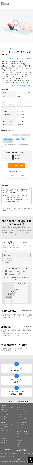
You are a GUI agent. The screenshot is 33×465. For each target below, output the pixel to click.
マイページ (3, 436)
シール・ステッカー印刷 (7, 407)
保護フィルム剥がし (8, 138)
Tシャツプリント (21, 407)
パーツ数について (26, 102)
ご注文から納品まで (6, 426)
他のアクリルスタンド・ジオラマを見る (19, 58)
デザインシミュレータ (22, 433)
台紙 (23, 138)
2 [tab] (14, 42)
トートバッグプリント (22, 416)
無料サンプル (4, 440)
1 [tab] (11, 42)
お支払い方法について (6, 430)
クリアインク (7, 135)
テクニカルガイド (21, 426)
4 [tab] (19, 42)
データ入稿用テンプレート (23, 424)
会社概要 (13, 453)
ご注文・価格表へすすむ (16, 165)
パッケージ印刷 (4, 414)
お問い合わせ (4, 438)
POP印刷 (3, 418)
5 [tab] (22, 42)
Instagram (19, 440)
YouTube (19, 444)
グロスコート (16, 135)
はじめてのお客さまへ (6, 424)
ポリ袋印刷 (3, 411)
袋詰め (17, 138)
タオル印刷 (3, 416)
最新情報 (3, 442)
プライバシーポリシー (25, 453)
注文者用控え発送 (8, 141)
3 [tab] (16, 42)
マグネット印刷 (4, 409)
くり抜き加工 (25, 135)
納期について (27, 326)
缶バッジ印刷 (20, 409)
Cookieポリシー (4, 456)
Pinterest (19, 442)
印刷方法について (26, 310)
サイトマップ (14, 456)
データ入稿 (20, 428)
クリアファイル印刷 (22, 418)
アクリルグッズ (10, 48)
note (18, 446)
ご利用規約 (3, 453)
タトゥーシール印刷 (22, 411)
